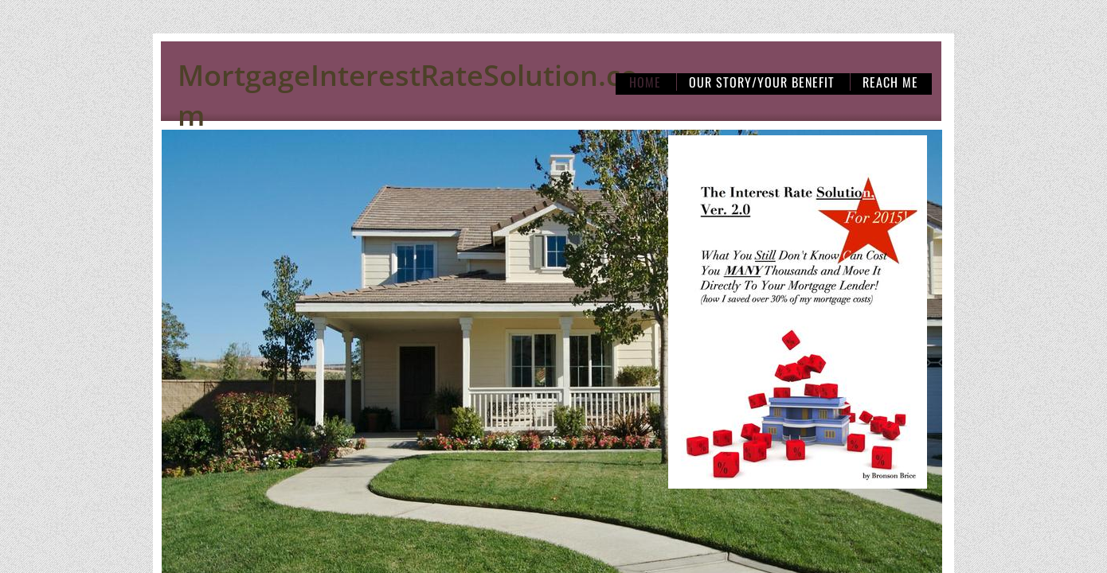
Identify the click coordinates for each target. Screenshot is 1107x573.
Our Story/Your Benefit (762, 82)
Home (645, 82)
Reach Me (890, 82)
